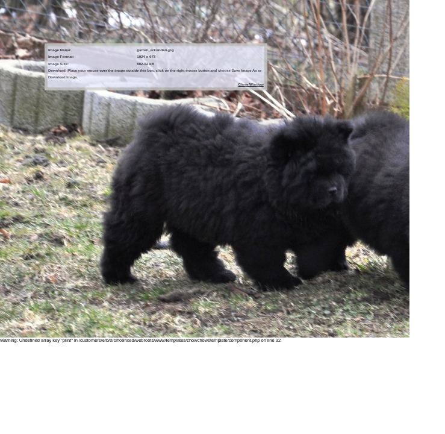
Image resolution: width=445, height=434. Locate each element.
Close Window (250, 84)
